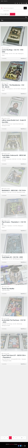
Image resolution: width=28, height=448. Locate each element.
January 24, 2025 (6, 47)
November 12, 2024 (6, 118)
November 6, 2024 (6, 286)
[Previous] (2, 437)
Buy (2, 20)
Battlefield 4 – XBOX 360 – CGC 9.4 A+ (14, 190)
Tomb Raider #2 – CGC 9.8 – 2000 (12, 257)
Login (2, 14)
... (18, 437)
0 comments (4, 93)
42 (21, 437)
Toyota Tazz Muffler (8, 288)
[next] (24, 437)
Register (7, 14)
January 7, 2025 (5, 83)
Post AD (12, 14)
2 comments (4, 58)
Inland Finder (11, 444)
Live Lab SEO (19, 444)
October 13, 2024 (6, 318)
